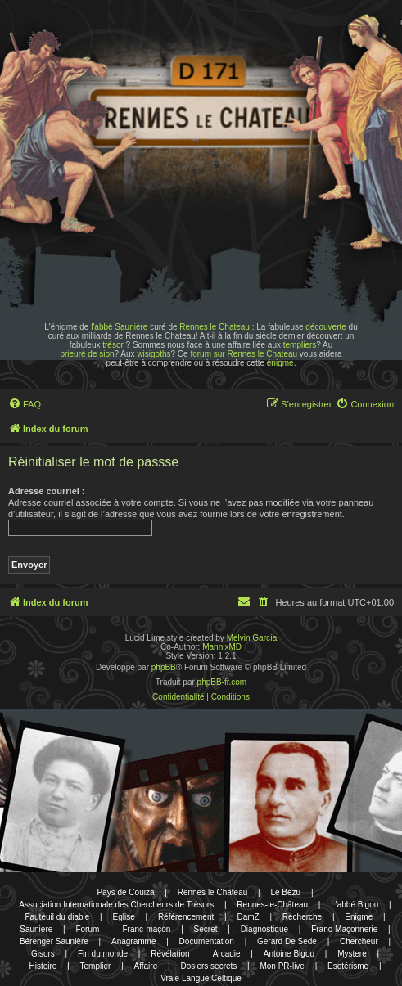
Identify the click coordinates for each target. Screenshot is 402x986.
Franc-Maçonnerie (344, 929)
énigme (280, 362)
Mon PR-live (282, 965)
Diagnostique (264, 929)
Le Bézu (285, 892)
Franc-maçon (147, 929)
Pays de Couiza (125, 892)
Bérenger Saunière (54, 941)
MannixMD (222, 646)
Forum (87, 929)
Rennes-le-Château (272, 904)
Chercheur (359, 941)
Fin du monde (103, 953)
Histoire (43, 965)
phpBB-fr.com (222, 682)
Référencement (186, 916)
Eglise (123, 916)
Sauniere (36, 929)
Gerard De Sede (287, 941)
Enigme (359, 916)
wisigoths (153, 353)
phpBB (163, 667)
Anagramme (133, 941)
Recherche (302, 916)
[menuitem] (24, 404)
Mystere (352, 953)
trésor (113, 344)
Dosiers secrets (208, 965)
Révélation (170, 953)
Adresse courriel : (46, 491)
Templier (95, 965)
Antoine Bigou (289, 953)
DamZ (248, 916)
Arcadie (227, 953)
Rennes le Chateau (214, 326)
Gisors (43, 953)
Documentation (206, 941)
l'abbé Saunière (119, 326)
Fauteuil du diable (57, 916)
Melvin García (252, 637)
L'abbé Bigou (354, 904)
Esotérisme (347, 965)
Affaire (146, 965)
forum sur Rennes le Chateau (243, 353)
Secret (206, 929)
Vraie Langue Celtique (201, 978)
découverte (325, 326)
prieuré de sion (87, 353)
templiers (300, 344)
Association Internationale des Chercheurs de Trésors (116, 904)
